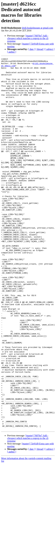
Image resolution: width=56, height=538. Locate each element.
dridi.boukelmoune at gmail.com (37, 28)
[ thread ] (40, 49)
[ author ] (11, 52)
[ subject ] (50, 49)
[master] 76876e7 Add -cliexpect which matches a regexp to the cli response (27, 38)
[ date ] (31, 49)
